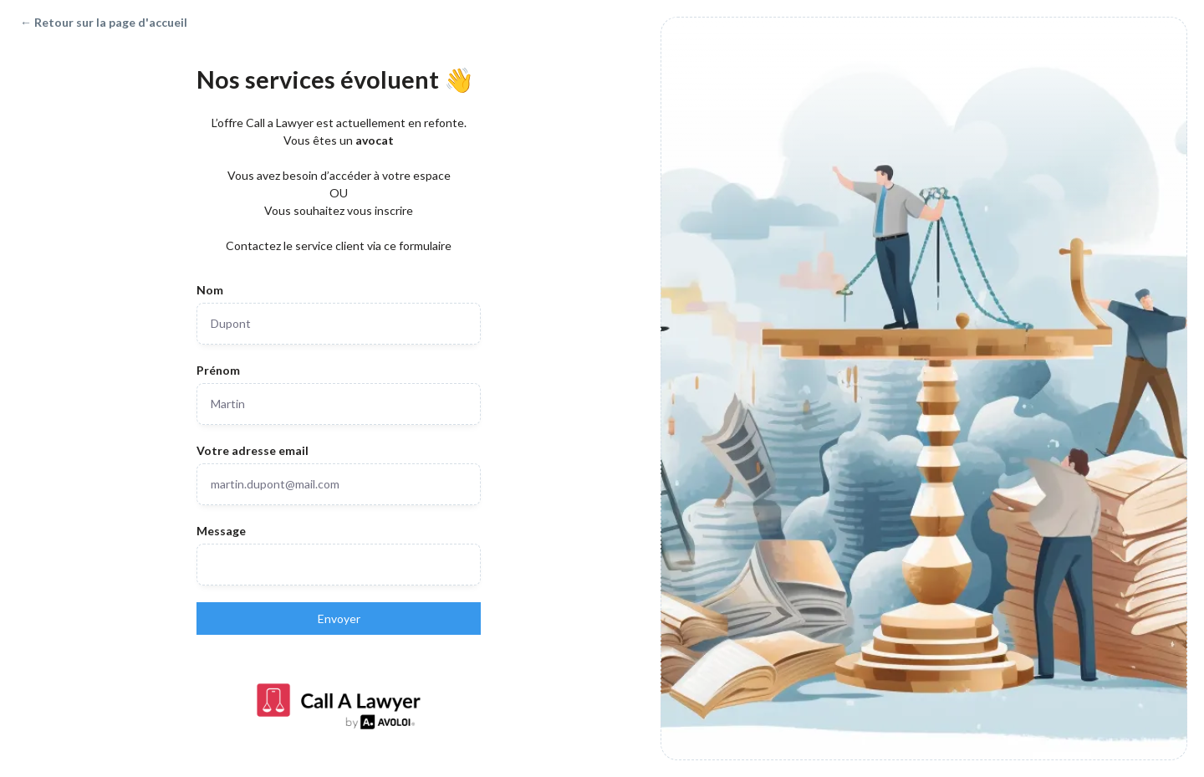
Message (221, 531)
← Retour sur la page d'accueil (103, 22)
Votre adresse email (252, 450)
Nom (209, 290)
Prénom (218, 370)
